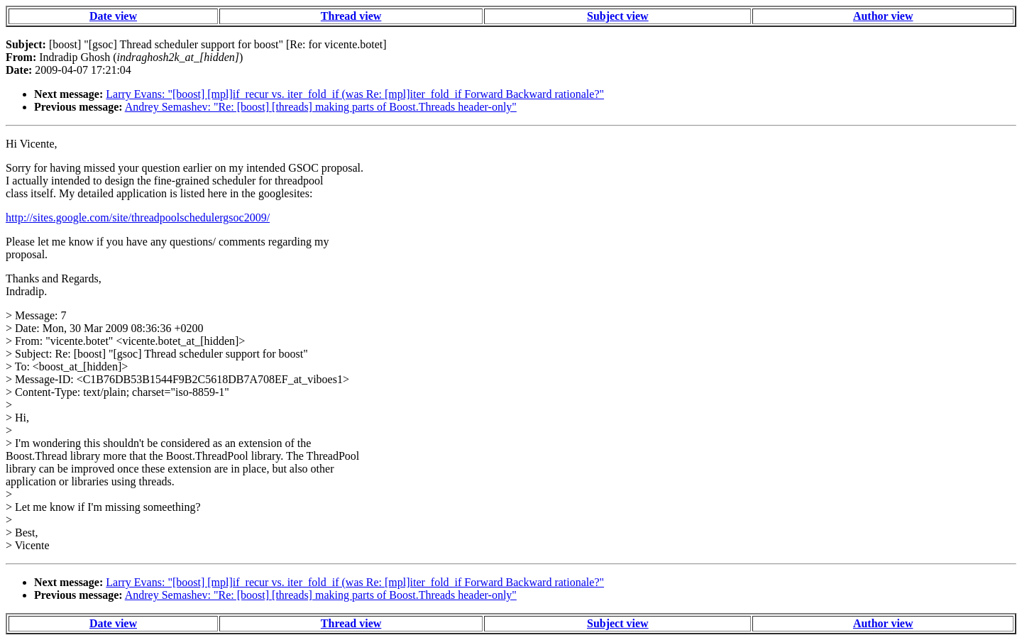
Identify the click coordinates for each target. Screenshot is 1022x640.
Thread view (351, 16)
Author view (883, 16)
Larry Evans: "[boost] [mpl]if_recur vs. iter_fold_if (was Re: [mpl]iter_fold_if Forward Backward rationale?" (355, 94)
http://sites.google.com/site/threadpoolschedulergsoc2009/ (138, 217)
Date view (113, 16)
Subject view (618, 16)
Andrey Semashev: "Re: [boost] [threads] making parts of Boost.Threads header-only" (321, 107)
